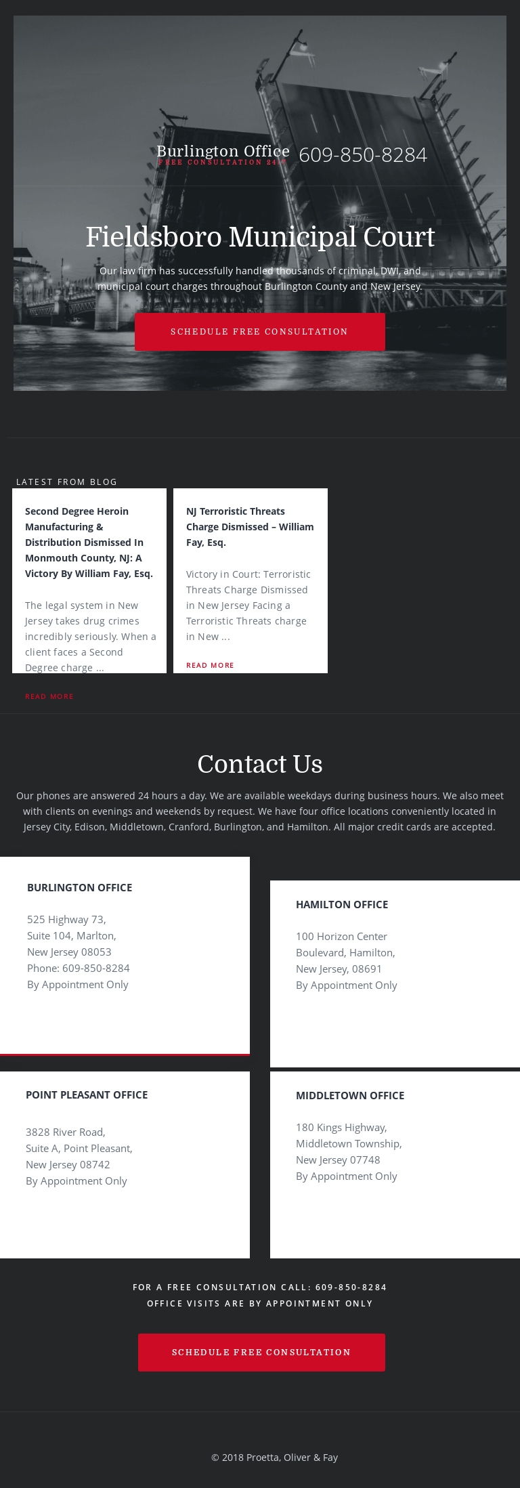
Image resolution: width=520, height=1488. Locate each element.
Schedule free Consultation (260, 332)
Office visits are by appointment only (260, 1303)
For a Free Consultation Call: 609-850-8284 (260, 1287)
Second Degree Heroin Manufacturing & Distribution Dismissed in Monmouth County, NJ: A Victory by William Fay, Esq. (89, 542)
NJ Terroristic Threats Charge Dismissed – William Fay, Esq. (250, 527)
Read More (49, 696)
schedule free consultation (261, 1352)
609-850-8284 (363, 154)
